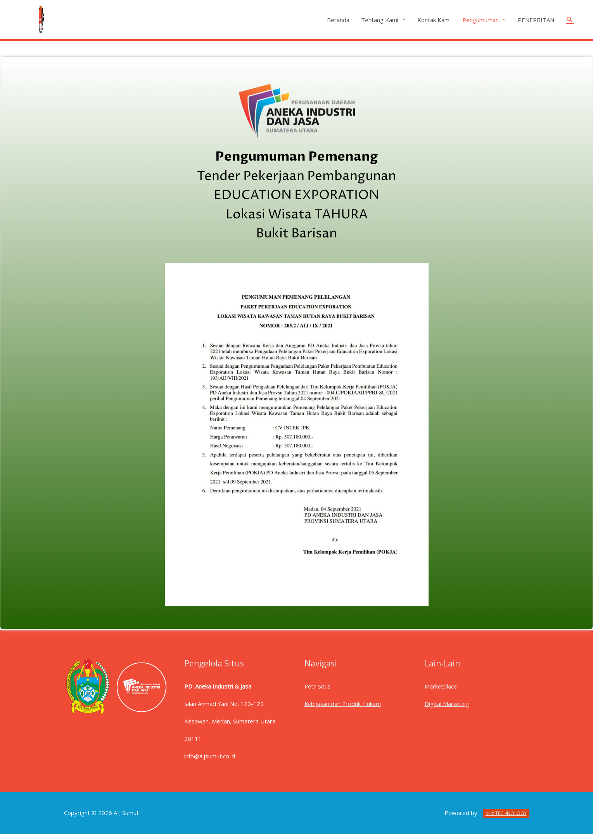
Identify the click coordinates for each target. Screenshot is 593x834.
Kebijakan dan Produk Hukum (343, 704)
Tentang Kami (379, 20)
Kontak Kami (434, 20)
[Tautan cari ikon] (570, 20)
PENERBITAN (536, 20)
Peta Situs (318, 686)
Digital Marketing (447, 704)
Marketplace (441, 686)
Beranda (338, 20)
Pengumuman (480, 20)
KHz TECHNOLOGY (506, 813)
